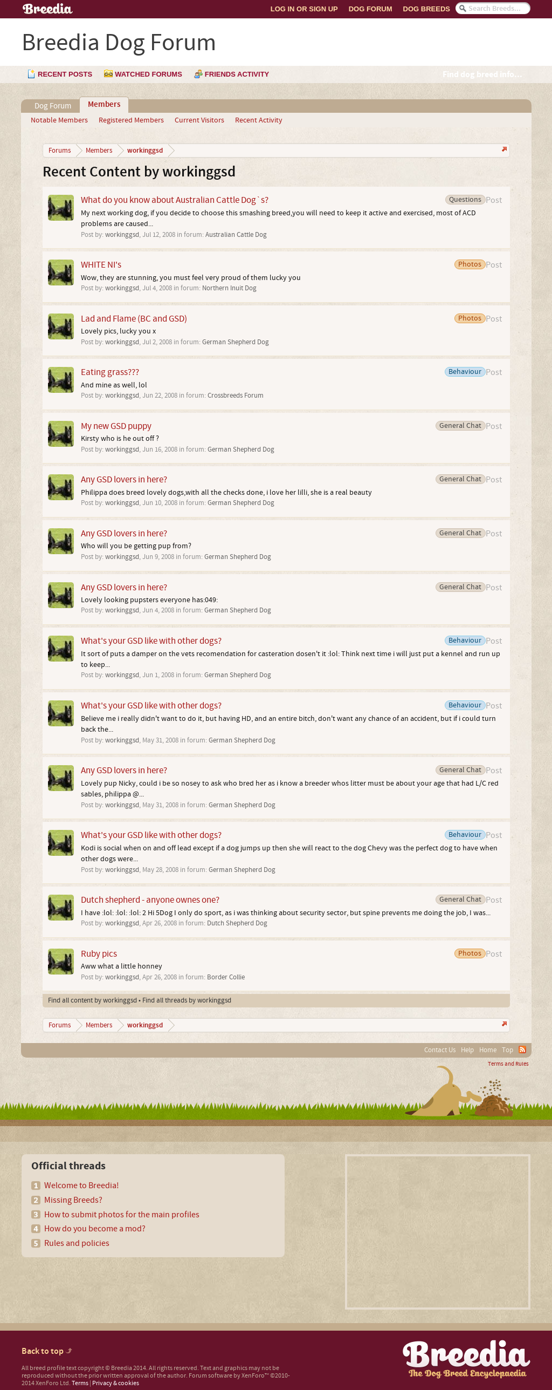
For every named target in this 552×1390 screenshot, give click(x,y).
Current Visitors (199, 120)
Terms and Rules (508, 1064)
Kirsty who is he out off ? (120, 439)
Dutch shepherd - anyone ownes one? (150, 900)
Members (104, 104)
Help (467, 1050)
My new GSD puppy (116, 426)
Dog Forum (370, 9)
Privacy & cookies (115, 1383)
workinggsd (122, 234)
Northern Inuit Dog (229, 288)
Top (507, 1050)
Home (487, 1050)
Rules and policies (76, 1243)
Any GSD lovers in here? (124, 479)
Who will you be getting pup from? (136, 546)
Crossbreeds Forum (236, 395)
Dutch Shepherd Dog (237, 923)
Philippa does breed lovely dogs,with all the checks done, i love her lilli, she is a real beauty (226, 493)
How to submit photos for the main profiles (121, 1214)
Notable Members (59, 120)
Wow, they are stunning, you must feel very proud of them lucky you (191, 278)
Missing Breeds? (73, 1200)
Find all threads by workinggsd (186, 1000)
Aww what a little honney (121, 966)
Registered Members (131, 120)
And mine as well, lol (114, 385)
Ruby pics (99, 954)
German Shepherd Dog (235, 342)
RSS (522, 1049)
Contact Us (440, 1050)
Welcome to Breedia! (81, 1185)
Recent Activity (258, 120)
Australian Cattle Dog (236, 234)
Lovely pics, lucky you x (118, 331)
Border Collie (226, 977)
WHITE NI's (101, 264)
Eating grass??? (110, 372)
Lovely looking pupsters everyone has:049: (149, 600)
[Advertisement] (437, 1231)
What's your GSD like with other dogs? (151, 641)
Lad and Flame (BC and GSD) (134, 318)
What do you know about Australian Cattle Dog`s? (174, 200)
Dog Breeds (426, 9)
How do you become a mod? (95, 1228)
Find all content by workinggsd (92, 1000)
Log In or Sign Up (304, 9)
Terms (80, 1383)
